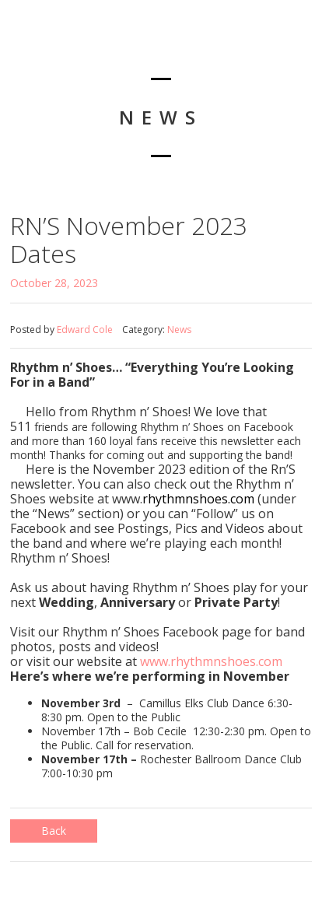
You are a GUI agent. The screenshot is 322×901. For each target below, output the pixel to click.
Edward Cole (85, 329)
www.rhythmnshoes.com (211, 661)
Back (53, 830)
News (179, 329)
